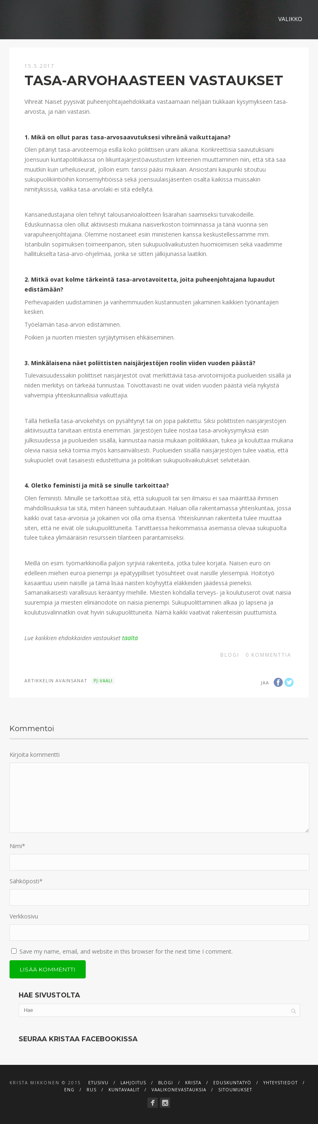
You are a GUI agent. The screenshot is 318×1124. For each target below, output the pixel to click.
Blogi (229, 654)
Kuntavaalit (124, 1090)
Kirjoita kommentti (35, 754)
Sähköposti (26, 881)
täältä (130, 638)
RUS (91, 1090)
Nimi (17, 846)
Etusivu (98, 1083)
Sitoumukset (235, 1090)
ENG (69, 1090)
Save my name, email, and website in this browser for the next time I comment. (126, 951)
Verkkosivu (24, 916)
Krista (193, 1083)
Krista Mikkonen (35, 1083)
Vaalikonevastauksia (179, 1090)
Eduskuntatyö (232, 1083)
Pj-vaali (103, 681)
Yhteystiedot (280, 1083)
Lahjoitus (133, 1083)
